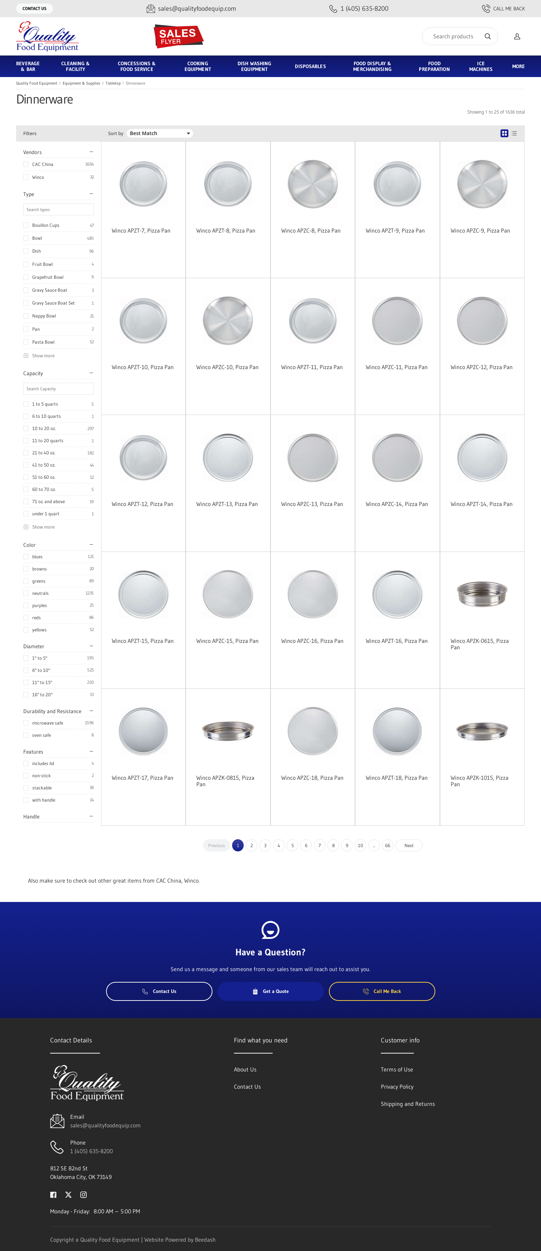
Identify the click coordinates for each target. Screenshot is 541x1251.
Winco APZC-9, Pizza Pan (480, 230)
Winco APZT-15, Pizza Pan (143, 641)
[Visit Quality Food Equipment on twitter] (68, 1194)
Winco (38, 177)
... (374, 845)
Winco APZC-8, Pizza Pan (311, 230)
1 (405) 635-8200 (91, 1151)
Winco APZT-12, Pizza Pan (142, 504)
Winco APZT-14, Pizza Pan (482, 504)
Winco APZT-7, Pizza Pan (141, 230)
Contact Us (35, 8)
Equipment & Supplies (81, 83)
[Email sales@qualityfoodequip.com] (191, 9)
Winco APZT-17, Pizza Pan (142, 777)
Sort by (116, 133)
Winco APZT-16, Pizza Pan (397, 641)
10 (360, 845)
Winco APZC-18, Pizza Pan (312, 777)
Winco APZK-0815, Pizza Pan (225, 780)
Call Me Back (503, 8)
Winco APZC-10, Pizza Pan (227, 367)
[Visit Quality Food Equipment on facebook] (53, 1194)
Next (409, 845)
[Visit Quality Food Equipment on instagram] (83, 1194)
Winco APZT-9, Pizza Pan (395, 230)
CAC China (42, 164)
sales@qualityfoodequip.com (105, 1125)
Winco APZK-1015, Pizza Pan (479, 780)
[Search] (460, 36)
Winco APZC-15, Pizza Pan (227, 641)
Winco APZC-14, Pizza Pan (397, 504)
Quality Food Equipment (36, 83)
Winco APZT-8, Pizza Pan (225, 230)
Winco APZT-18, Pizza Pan (397, 777)
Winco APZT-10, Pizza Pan (143, 367)
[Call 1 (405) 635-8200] (358, 9)
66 (387, 845)
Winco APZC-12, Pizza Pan (482, 367)
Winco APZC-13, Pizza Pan (312, 504)
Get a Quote (270, 991)
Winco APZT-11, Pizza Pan (312, 367)
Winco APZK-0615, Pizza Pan (480, 644)
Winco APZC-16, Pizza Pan (312, 641)
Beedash (205, 1239)
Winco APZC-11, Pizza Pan (397, 367)
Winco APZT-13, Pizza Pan (227, 504)
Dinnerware (135, 83)
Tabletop (113, 83)
